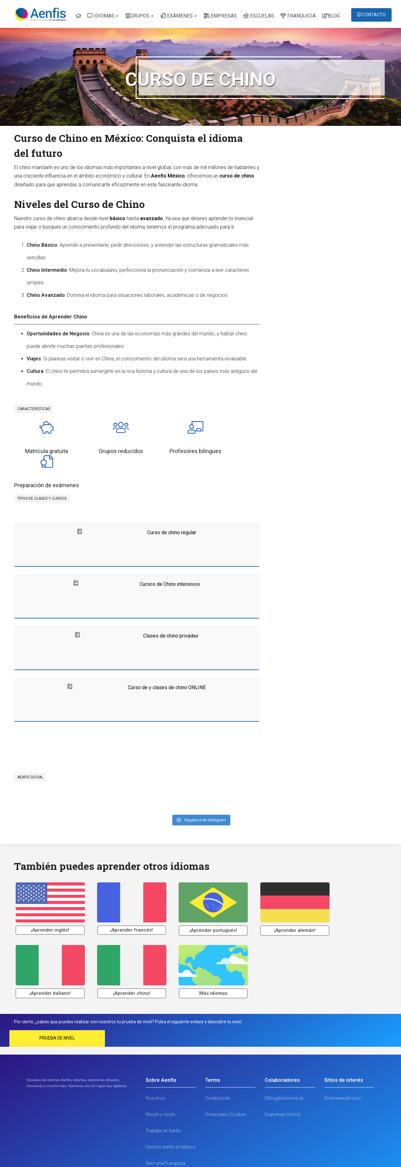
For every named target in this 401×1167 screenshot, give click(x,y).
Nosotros (155, 1051)
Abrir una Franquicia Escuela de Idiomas (165, 1122)
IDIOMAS (100, 16)
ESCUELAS (258, 16)
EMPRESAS (220, 16)
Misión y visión (160, 1067)
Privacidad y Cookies (226, 1067)
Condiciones (217, 1051)
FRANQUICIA (298, 16)
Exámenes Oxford (282, 1067)
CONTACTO (371, 14)
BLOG (331, 16)
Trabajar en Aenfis (163, 1083)
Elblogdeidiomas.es (284, 1051)
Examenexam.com (343, 1051)
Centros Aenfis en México (170, 1099)
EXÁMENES (177, 16)
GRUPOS (137, 16)
